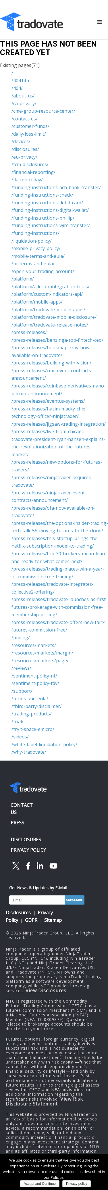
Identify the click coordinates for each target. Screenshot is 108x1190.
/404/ (17, 88)
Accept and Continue (40, 1184)
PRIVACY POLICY (28, 850)
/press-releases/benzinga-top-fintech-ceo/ (57, 340)
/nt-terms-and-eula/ (33, 263)
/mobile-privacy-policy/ (36, 248)
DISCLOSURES (26, 839)
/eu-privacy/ (24, 157)
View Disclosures (46, 990)
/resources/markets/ (33, 645)
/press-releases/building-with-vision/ (51, 363)
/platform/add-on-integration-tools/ (50, 286)
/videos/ (20, 737)
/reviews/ (21, 668)
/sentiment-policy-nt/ (34, 676)
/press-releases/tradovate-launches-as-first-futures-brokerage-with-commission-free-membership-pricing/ (59, 607)
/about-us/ (23, 96)
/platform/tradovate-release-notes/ (49, 325)
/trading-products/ (31, 714)
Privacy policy (76, 1184)
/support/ (21, 691)
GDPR (31, 920)
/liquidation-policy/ (31, 241)
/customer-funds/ (30, 126)
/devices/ (20, 141)
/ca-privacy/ (23, 103)
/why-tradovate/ (28, 752)
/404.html (21, 80)
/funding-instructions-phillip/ (42, 218)
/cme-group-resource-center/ (43, 111)
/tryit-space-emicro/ (32, 729)
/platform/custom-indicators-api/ (47, 294)
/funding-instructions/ (35, 233)
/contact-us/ (24, 119)
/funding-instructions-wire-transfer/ (50, 225)
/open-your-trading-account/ (42, 271)
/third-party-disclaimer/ (36, 706)
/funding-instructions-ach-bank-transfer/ (56, 187)
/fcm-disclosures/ (30, 164)
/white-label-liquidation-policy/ (44, 744)
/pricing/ (20, 637)
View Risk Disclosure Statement (44, 1101)
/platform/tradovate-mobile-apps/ (48, 309)
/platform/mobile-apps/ (37, 302)
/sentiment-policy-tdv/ (35, 683)
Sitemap (53, 920)
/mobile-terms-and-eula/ (38, 256)
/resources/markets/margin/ (42, 653)
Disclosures (18, 912)
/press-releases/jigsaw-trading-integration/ (58, 424)
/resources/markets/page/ (40, 660)
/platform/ (22, 279)
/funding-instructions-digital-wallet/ (50, 210)
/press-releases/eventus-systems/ (48, 401)
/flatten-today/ (27, 179)
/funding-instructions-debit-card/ (47, 202)
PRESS (17, 822)
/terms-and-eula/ (29, 698)
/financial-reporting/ (33, 172)
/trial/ (17, 721)
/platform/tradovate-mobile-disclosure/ (54, 317)
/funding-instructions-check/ (42, 195)
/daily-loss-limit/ (28, 134)
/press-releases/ (29, 332)
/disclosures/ (25, 149)
